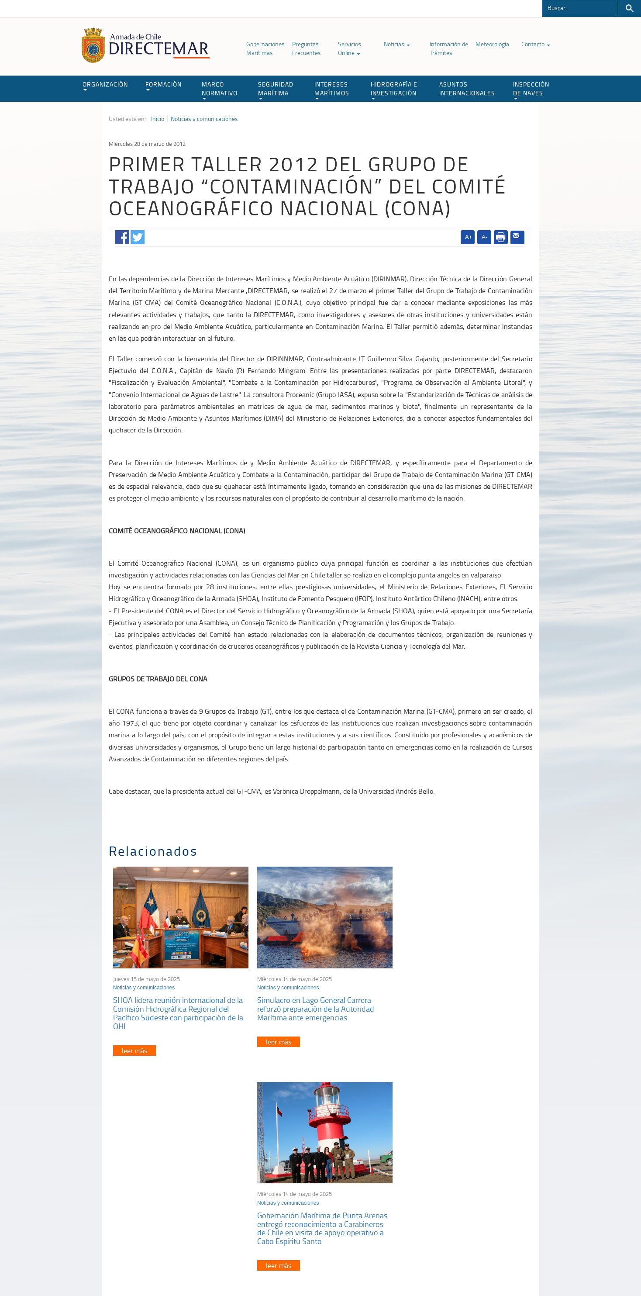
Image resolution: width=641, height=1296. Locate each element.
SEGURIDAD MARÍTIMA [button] (275, 90)
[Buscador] (580, 7)
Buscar (629, 8)
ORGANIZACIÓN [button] (105, 85)
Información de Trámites (449, 48)
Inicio (157, 118)
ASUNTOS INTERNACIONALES (467, 88)
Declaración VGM (467, 1193)
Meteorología (492, 44)
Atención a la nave (468, 1171)
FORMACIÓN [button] (163, 85)
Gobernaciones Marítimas (265, 48)
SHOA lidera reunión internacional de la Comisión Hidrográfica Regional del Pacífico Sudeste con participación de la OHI (178, 1010)
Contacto (535, 44)
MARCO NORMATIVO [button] (220, 90)
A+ (468, 237)
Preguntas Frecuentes (306, 48)
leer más (134, 1048)
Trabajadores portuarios (475, 1182)
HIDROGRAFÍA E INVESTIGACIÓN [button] (394, 90)
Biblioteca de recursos (224, 1269)
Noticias (397, 44)
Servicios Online (349, 48)
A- (484, 237)
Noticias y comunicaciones (204, 118)
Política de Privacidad (165, 1269)
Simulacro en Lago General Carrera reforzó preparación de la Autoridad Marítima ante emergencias (312, 1006)
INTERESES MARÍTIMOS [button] (331, 90)
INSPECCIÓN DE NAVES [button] (531, 90)
